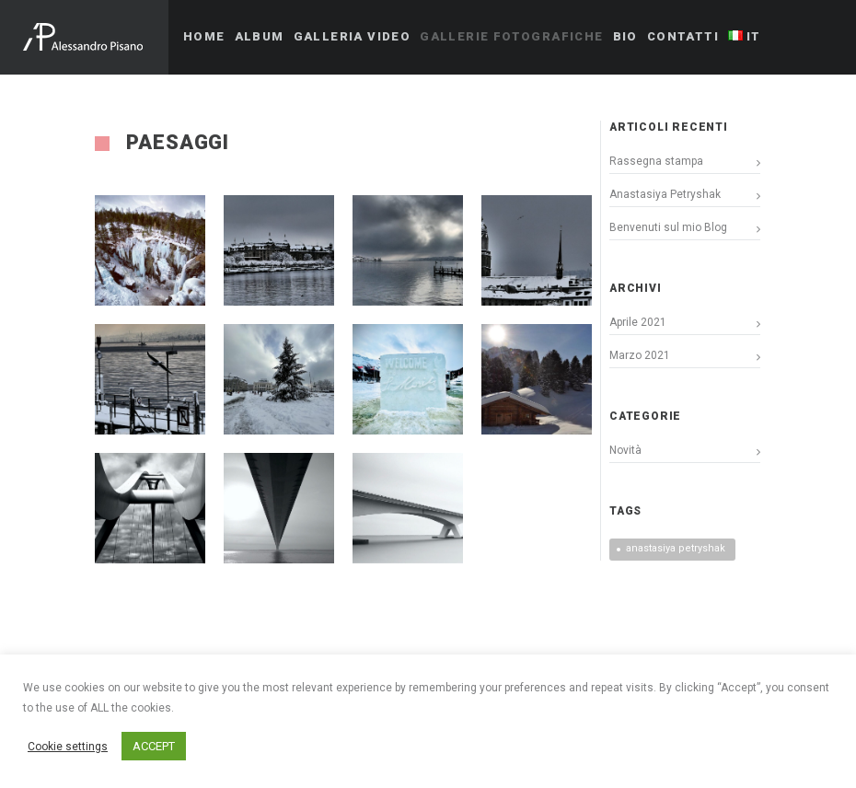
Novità (625, 450)
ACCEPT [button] (154, 746)
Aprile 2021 (637, 322)
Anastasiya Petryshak (665, 194)
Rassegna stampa (656, 161)
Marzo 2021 (639, 355)
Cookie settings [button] (68, 746)
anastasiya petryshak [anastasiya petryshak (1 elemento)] (675, 548)
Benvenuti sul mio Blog (668, 227)
